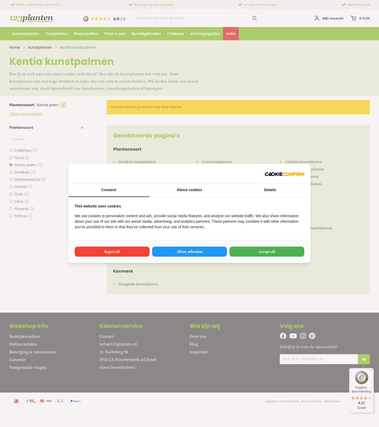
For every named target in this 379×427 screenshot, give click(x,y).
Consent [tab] (108, 190)
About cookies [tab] (189, 190)
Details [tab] (270, 190)
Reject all (112, 251)
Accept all (266, 251)
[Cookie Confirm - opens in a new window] (284, 173)
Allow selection (190, 251)
